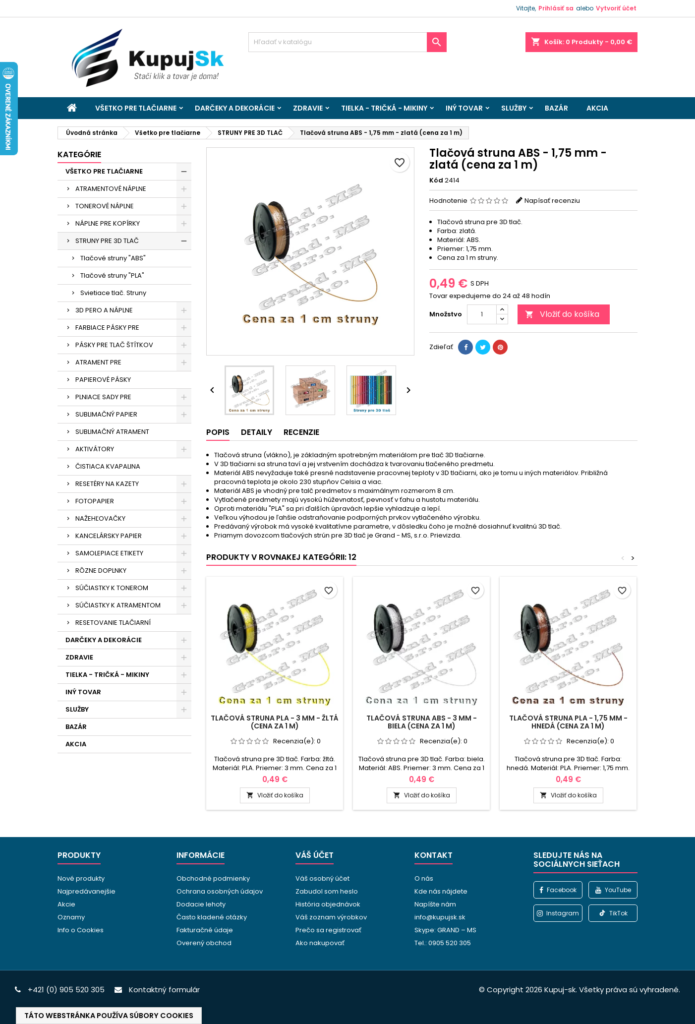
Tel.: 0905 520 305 (442, 943)
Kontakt (433, 855)
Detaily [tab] (256, 432)
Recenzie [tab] (301, 432)
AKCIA (597, 108)
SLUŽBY (513, 108)
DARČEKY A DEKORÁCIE (235, 108)
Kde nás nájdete (440, 891)
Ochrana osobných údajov (219, 891)
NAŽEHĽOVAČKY (100, 518)
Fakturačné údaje (204, 930)
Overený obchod (204, 943)
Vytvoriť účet (616, 8)
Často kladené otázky (211, 917)
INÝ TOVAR (464, 108)
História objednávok (327, 904)
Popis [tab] (218, 432)
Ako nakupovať (320, 943)
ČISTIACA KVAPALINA (107, 466)
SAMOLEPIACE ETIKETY (109, 553)
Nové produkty (81, 878)
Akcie (66, 904)
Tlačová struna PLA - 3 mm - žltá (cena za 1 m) (275, 722)
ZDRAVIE (308, 108)
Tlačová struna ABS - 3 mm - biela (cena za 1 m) (421, 722)
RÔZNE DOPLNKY (100, 570)
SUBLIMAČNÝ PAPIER (106, 414)
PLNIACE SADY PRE (103, 397)
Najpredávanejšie (87, 891)
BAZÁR (556, 108)
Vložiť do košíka (562, 314)
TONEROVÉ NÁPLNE (104, 206)
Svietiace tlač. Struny (113, 293)
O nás (423, 878)
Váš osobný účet (322, 878)
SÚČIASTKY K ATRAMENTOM (118, 605)
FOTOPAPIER (94, 501)
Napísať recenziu (552, 200)
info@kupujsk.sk (439, 917)
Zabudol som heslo (326, 891)
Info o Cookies (81, 930)
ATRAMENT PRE (98, 362)
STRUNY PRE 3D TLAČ (107, 240)
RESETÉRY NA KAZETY (107, 483)
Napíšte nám (435, 904)
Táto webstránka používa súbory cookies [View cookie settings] (108, 1016)
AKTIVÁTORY (94, 449)
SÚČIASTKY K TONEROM (111, 588)
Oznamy (71, 917)
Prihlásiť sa (556, 8)
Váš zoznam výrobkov (331, 917)
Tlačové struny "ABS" (113, 258)
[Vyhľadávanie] (347, 42)
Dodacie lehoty (201, 904)
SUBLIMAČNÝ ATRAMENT (112, 431)
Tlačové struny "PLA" (112, 275)
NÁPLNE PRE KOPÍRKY (107, 223)
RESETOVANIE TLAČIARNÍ (113, 622)
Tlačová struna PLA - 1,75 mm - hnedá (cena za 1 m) (568, 722)
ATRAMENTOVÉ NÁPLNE (110, 188)
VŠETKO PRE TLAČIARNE (135, 108)
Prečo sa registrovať (328, 930)
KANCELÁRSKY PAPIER (108, 536)
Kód (436, 180)
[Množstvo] (482, 314)
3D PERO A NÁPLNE (104, 310)
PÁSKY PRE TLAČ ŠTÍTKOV (114, 345)
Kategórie (79, 154)
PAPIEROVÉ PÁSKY (103, 379)
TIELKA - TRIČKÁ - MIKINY (384, 108)
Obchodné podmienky (213, 878)
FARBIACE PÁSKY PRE (107, 327)
